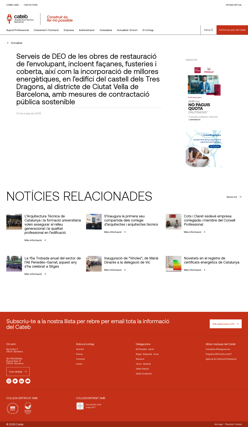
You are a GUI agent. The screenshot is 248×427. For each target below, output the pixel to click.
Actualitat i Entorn (127, 29)
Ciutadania (106, 29)
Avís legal (218, 424)
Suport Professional (17, 29)
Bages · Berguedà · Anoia (147, 354)
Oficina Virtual (234, 5)
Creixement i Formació (46, 29)
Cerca (208, 29)
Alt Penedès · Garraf (145, 349)
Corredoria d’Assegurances (218, 349)
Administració (87, 29)
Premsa (79, 354)
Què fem (80, 349)
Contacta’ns (30, 5)
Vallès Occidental (144, 373)
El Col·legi (148, 29)
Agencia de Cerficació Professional (221, 359)
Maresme (140, 359)
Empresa (69, 29)
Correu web (12, 5)
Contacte (80, 359)
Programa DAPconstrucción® (219, 354)
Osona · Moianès (143, 364)
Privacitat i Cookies (233, 424)
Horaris (79, 364)
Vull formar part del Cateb (232, 29)
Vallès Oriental (142, 369)
